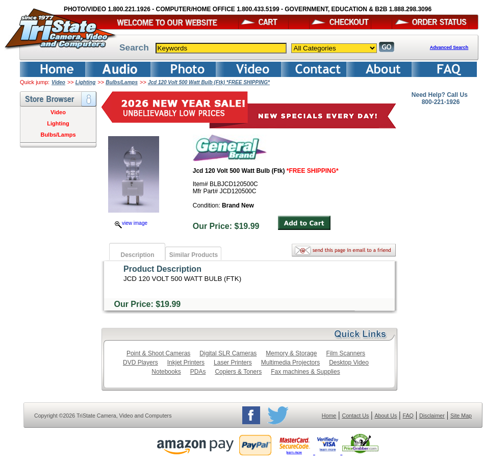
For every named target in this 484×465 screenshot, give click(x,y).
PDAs (198, 371)
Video (58, 82)
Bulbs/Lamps (122, 82)
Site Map (461, 415)
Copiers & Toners (238, 371)
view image (131, 223)
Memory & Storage (291, 353)
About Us (385, 415)
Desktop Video (349, 362)
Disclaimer (432, 415)
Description (137, 255)
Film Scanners (345, 353)
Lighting (85, 82)
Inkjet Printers (186, 362)
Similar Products (193, 255)
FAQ (407, 415)
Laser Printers (233, 362)
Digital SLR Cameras (228, 353)
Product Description (162, 269)
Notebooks (166, 371)
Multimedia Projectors (290, 362)
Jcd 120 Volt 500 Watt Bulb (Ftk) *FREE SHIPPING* (209, 82)
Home (329, 415)
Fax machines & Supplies (305, 371)
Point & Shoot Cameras (158, 353)
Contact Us (355, 415)
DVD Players (140, 362)
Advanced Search (449, 47)
